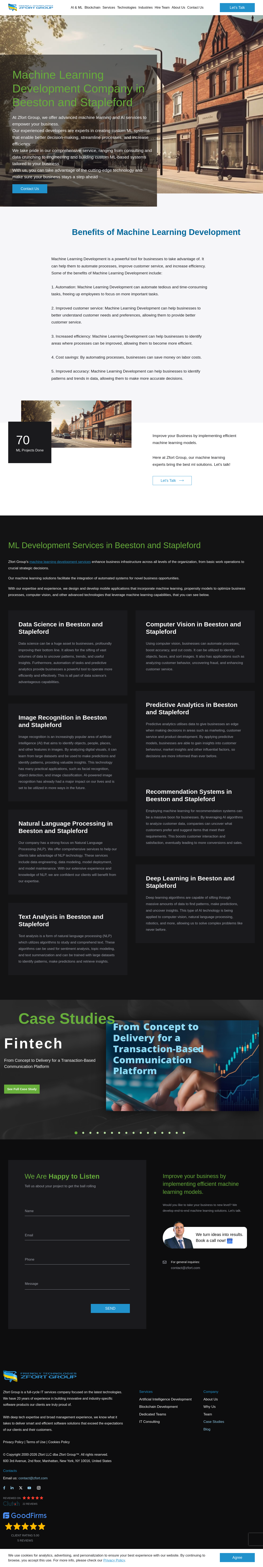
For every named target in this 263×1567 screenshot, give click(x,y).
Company (210, 1392)
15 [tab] (177, 1133)
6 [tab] (112, 1133)
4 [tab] (98, 1133)
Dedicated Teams (152, 1414)
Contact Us (195, 7)
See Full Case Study (22, 1089)
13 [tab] (162, 1133)
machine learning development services (60, 562)
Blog (206, 1429)
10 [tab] (141, 1133)
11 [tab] (148, 1133)
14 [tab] (169, 1133)
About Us (210, 1399)
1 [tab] (76, 1133)
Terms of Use (35, 1442)
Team (207, 1414)
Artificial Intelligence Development (165, 1399)
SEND (110, 1308)
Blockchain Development (158, 1407)
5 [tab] (105, 1133)
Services (146, 1392)
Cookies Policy (59, 1442)
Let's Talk (237, 8)
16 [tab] (184, 1133)
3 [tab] (90, 1133)
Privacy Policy (114, 1560)
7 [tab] (119, 1133)
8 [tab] (126, 1133)
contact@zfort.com (185, 1268)
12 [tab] (155, 1133)
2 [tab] (83, 1133)
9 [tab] (134, 1133)
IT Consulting (149, 1422)
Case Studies (213, 1422)
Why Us (209, 1407)
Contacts (10, 1471)
